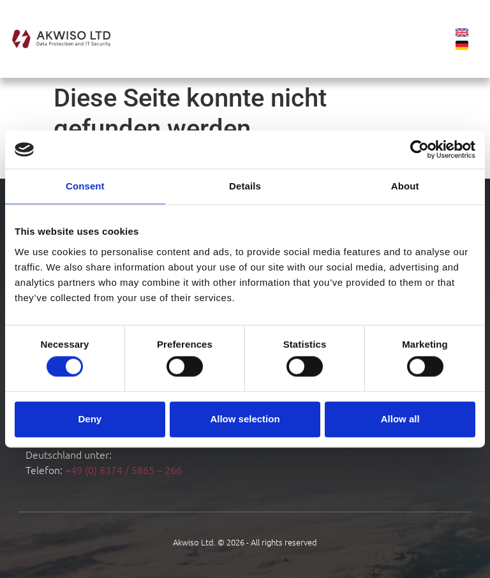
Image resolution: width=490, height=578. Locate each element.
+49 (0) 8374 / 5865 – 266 (123, 470)
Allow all (400, 418)
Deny (89, 418)
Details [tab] (245, 186)
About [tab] (405, 186)
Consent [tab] (85, 186)
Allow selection (244, 418)
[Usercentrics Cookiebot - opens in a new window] (419, 149)
